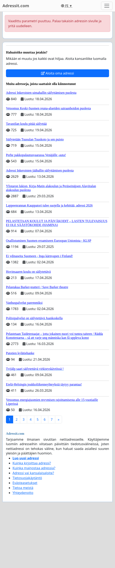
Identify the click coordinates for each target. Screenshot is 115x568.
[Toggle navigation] (107, 6)
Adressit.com (15, 5)
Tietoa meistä (23, 488)
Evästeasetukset (25, 483)
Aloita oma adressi (57, 73)
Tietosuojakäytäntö (27, 478)
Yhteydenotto (23, 492)
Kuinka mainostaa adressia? (34, 468)
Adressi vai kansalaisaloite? (33, 473)
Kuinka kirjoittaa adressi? (32, 463)
